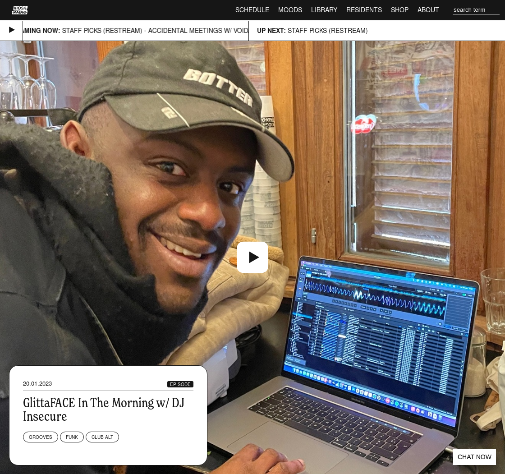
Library (324, 9)
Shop (400, 9)
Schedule (252, 9)
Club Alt (102, 437)
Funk (72, 437)
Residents (364, 9)
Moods (290, 9)
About (428, 9)
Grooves (40, 437)
